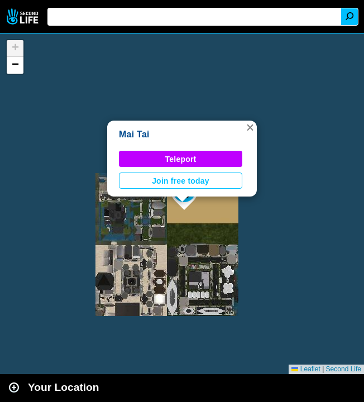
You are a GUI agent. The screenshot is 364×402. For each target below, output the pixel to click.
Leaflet (305, 369)
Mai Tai (134, 134)
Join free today (180, 180)
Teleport (181, 159)
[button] (250, 127)
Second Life (24, 16)
